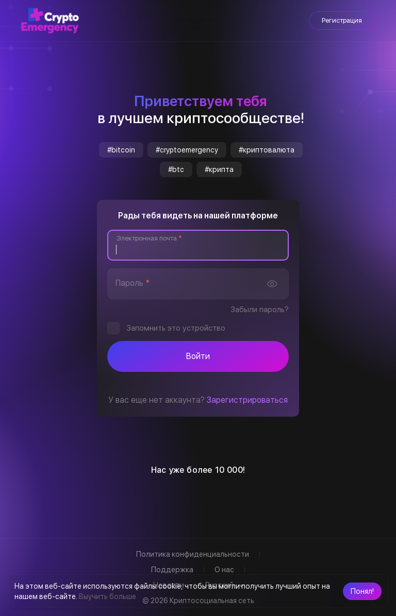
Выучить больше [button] (107, 596)
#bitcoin (121, 150)
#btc (176, 169)
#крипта (219, 169)
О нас (224, 570)
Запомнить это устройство (175, 328)
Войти (198, 356)
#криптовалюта (266, 150)
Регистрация (342, 20)
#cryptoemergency (187, 150)
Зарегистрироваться (247, 400)
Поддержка (172, 570)
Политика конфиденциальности (192, 554)
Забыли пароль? (259, 309)
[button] (362, 591)
